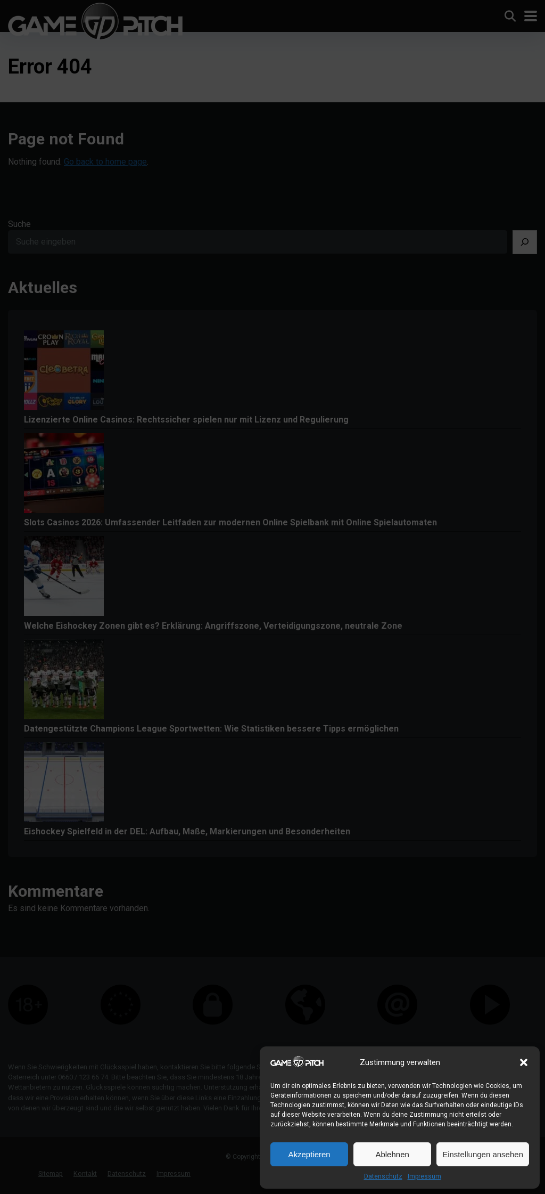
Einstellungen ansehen (482, 1154)
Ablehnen (392, 1154)
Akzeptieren (309, 1154)
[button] (523, 1062)
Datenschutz (383, 1176)
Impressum (424, 1176)
